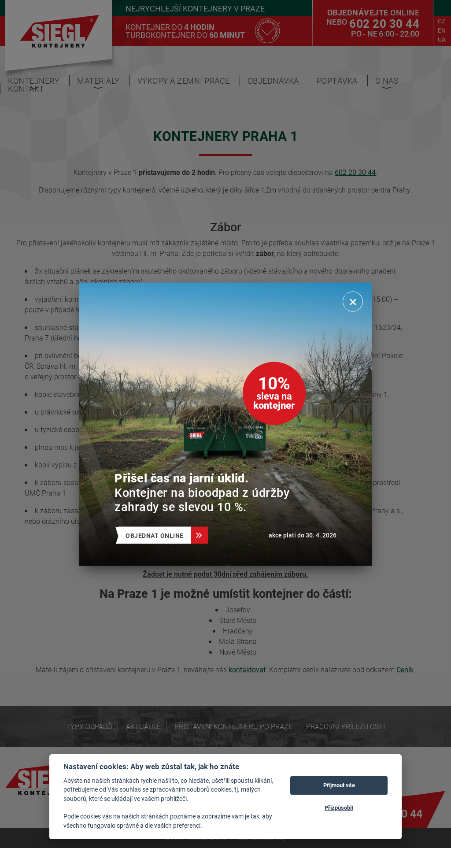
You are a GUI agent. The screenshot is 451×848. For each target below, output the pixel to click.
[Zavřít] (353, 301)
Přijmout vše (339, 785)
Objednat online (158, 535)
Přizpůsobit (339, 807)
